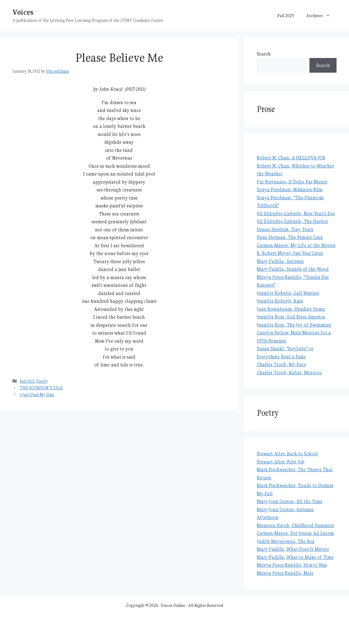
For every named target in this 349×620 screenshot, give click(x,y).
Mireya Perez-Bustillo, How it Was (292, 565)
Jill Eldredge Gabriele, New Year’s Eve (296, 213)
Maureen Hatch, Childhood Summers (295, 525)
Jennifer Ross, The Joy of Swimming (294, 325)
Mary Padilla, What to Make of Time (295, 557)
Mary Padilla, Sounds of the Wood (293, 269)
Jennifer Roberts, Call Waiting (288, 293)
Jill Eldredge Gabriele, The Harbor (292, 221)
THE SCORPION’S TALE (41, 387)
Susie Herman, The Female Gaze (290, 237)
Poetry (42, 381)
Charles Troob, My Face (281, 364)
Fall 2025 (285, 15)
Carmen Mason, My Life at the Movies (296, 245)
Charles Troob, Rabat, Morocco (289, 372)
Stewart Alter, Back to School (287, 454)
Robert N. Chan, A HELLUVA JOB (291, 158)
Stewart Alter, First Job (280, 462)
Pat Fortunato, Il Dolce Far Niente (292, 182)
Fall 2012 (27, 381)
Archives (321, 15)
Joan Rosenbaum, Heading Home (291, 309)
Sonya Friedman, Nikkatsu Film (290, 189)
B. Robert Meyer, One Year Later (290, 253)
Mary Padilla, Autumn (280, 261)
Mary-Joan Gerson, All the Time (290, 501)
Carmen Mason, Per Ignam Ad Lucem (295, 533)
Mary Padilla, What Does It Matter (293, 549)
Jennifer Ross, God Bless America (291, 317)
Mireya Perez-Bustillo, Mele (285, 573)
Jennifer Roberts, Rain (280, 301)
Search (264, 54)
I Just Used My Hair (37, 394)
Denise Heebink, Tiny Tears (285, 229)
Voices (22, 12)
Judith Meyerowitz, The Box (285, 541)
